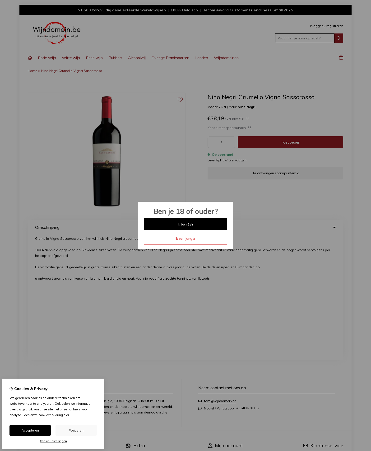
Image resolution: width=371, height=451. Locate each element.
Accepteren (30, 430)
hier (66, 415)
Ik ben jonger (185, 238)
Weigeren (76, 430)
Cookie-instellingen (53, 441)
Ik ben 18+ (186, 224)
